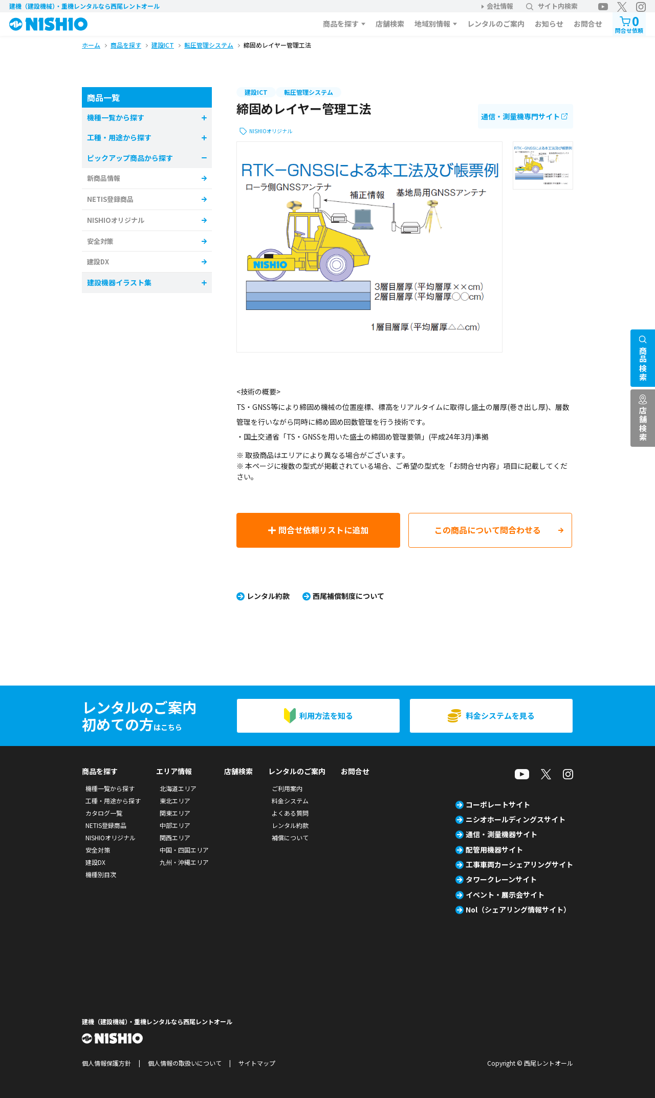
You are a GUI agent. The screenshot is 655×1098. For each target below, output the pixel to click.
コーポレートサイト (498, 804)
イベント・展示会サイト (505, 894)
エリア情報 (174, 771)
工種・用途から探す (113, 800)
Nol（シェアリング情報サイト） (518, 909)
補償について (290, 837)
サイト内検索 (552, 6)
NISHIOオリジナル (270, 131)
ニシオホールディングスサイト (515, 819)
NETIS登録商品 (110, 199)
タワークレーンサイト (501, 879)
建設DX (98, 261)
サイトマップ (256, 1063)
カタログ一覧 (103, 813)
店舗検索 (390, 23)
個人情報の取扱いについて (185, 1063)
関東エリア (175, 813)
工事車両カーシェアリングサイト (519, 864)
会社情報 (500, 6)
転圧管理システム (308, 92)
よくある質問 (290, 813)
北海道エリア (178, 788)
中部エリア (175, 825)
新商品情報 (103, 178)
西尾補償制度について (348, 596)
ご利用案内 (287, 788)
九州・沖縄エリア (184, 862)
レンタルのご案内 (496, 23)
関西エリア (175, 837)
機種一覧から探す (110, 788)
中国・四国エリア (184, 849)
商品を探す (341, 23)
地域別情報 (432, 23)
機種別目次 (100, 874)
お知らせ (549, 23)
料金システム (290, 800)
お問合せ (588, 23)
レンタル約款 (268, 596)
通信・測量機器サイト (501, 834)
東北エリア (175, 800)
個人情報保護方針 (106, 1063)
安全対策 (100, 241)
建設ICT (256, 92)
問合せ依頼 (629, 23)
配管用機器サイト (494, 849)
